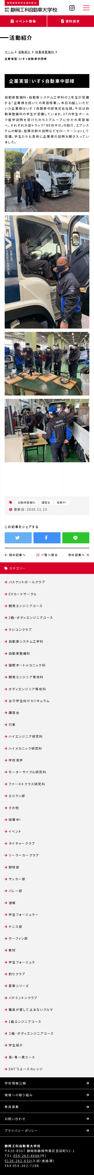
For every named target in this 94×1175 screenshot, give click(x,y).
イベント (15, 831)
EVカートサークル (23, 594)
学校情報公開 (15, 1083)
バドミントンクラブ (23, 997)
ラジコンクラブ (20, 629)
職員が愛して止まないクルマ (31, 1009)
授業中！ (15, 819)
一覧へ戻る (47, 573)
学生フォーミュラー (24, 914)
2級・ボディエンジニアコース (31, 617)
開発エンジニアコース (26, 606)
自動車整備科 (44, 52)
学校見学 (16, 760)
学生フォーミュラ (22, 962)
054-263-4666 (26, 1155)
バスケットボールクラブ (27, 582)
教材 (12, 950)
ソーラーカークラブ (24, 855)
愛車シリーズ (19, 985)
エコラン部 (17, 795)
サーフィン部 (18, 938)
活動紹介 (21, 37)
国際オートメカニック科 (27, 665)
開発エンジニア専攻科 (26, 677)
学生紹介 (16, 1045)
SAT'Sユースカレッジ (26, 1069)
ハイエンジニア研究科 (26, 736)
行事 (12, 724)
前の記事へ (15, 573)
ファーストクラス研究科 (27, 784)
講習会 (14, 712)
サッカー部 (17, 879)
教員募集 (12, 1106)
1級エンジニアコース (25, 1021)
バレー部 (15, 890)
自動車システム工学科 (26, 641)
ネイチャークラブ (22, 843)
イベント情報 (23, 21)
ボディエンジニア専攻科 (27, 689)
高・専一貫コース (22, 1057)
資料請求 (70, 21)
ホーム (9, 52)
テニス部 (15, 926)
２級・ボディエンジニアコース (31, 1033)
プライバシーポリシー (21, 1130)
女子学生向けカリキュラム (29, 701)
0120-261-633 (18, 1161)
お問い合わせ (15, 1118)
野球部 (14, 867)
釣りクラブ (17, 974)
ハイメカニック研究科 (25, 748)
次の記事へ (78, 573)
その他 (14, 808)
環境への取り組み (19, 1095)
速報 (12, 902)
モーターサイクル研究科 (27, 772)
